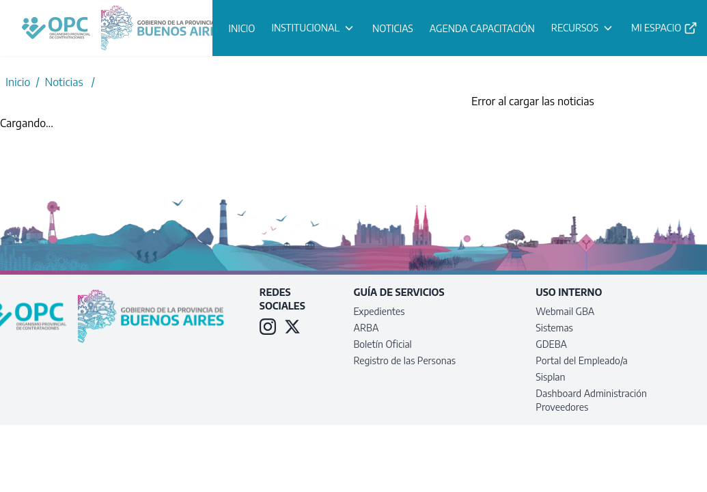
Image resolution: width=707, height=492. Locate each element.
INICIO (242, 28)
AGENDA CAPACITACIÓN (482, 28)
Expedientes (379, 311)
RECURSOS (583, 28)
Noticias (63, 82)
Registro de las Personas (405, 360)
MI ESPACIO (664, 28)
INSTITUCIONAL (313, 28)
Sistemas (554, 327)
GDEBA (551, 344)
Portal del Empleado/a (582, 360)
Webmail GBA (565, 311)
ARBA (366, 327)
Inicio (17, 82)
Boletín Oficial (383, 344)
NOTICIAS (392, 28)
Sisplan (550, 377)
